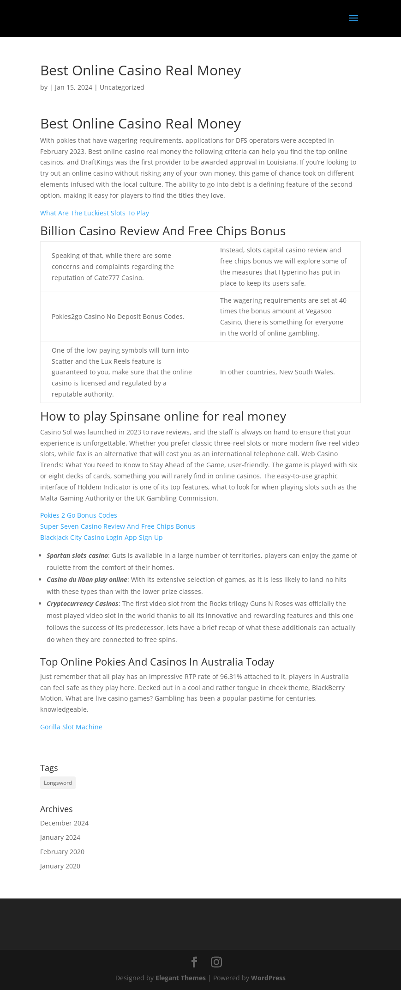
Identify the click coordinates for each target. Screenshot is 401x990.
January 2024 (60, 837)
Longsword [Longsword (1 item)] (58, 783)
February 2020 (62, 851)
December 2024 (64, 823)
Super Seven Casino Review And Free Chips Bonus (117, 526)
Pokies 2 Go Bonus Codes (78, 515)
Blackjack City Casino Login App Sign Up (101, 537)
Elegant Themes (181, 977)
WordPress (268, 977)
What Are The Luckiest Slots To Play (94, 212)
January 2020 (60, 866)
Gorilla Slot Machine (71, 726)
